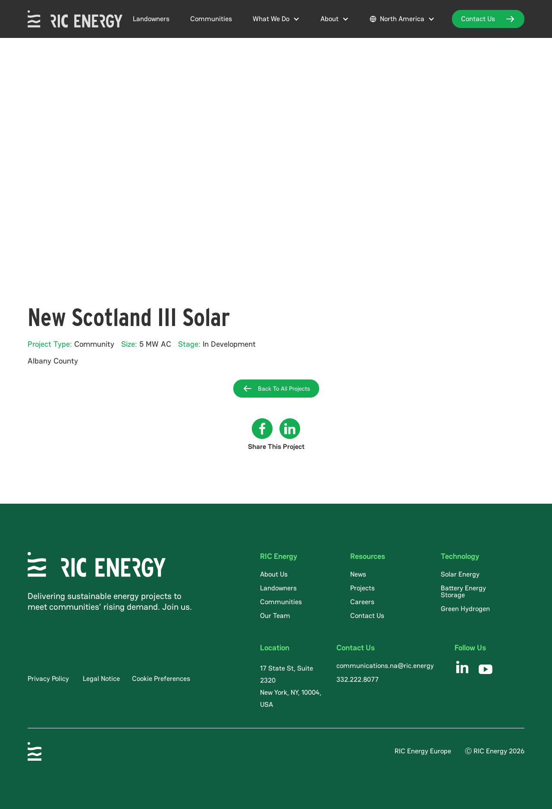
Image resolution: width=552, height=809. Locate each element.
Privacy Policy (48, 678)
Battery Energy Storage (463, 591)
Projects (362, 588)
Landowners (151, 18)
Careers (362, 601)
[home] (75, 19)
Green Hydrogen (465, 608)
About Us (274, 574)
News (358, 574)
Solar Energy (460, 574)
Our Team (275, 615)
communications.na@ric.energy (385, 665)
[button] (276, 19)
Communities (211, 18)
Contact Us (367, 615)
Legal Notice (101, 678)
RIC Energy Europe (423, 751)
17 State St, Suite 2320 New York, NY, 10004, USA (290, 686)
